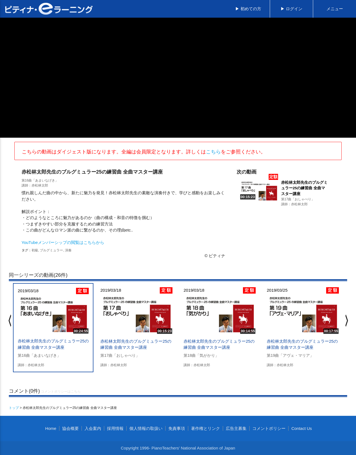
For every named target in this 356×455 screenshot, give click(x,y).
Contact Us (301, 428)
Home (50, 428)
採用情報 (115, 428)
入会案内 (93, 428)
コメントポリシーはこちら (61, 391)
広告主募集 (236, 428)
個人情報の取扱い (146, 428)
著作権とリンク (205, 428)
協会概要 (70, 428)
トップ (14, 408)
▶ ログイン (291, 8)
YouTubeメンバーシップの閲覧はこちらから (63, 242)
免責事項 (176, 428)
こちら (213, 152)
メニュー (334, 8)
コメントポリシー (269, 428)
